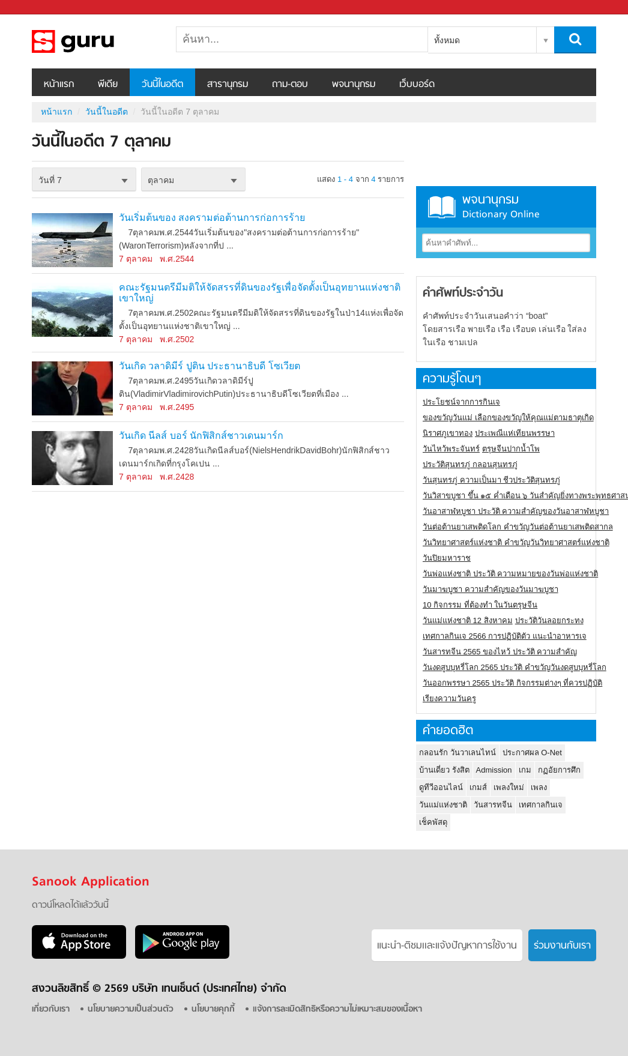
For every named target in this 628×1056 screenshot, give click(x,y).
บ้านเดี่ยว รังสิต (444, 769)
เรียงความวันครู (449, 698)
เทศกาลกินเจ (541, 804)
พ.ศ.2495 (177, 407)
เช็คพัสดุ (433, 822)
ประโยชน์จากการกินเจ (461, 401)
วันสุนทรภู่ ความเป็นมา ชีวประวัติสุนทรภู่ (491, 479)
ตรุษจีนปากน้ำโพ (511, 448)
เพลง (539, 787)
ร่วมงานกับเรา (562, 946)
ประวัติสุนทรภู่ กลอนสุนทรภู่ (470, 464)
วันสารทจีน (493, 804)
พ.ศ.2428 (177, 476)
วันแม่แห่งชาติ (443, 804)
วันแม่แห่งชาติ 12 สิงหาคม (468, 620)
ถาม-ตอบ (290, 84)
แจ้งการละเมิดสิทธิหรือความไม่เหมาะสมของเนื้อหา (337, 1009)
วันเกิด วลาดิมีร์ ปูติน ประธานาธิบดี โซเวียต (209, 366)
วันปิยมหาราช (447, 558)
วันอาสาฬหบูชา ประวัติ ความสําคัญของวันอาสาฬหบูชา (516, 511)
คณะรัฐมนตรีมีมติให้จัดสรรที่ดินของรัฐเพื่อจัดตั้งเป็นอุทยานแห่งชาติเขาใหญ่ (259, 292)
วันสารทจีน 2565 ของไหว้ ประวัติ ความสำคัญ (500, 651)
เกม (525, 769)
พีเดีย (108, 84)
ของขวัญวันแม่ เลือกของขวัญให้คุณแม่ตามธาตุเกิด (508, 417)
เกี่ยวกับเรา (51, 1009)
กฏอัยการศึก (559, 769)
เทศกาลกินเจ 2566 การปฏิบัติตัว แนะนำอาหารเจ (505, 636)
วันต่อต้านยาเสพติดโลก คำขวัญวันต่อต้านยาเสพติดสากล (518, 526)
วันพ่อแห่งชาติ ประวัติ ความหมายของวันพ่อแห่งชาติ (510, 573)
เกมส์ (478, 787)
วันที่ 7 (50, 180)
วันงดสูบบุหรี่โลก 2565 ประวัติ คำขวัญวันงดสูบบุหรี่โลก (514, 667)
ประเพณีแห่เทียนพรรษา (515, 433)
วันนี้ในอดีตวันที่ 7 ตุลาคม (95, 41)
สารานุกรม (227, 84)
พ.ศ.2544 (177, 259)
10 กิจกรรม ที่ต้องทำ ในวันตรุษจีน (480, 604)
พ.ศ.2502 (177, 339)
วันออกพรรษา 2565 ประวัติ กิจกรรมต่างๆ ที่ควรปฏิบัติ (512, 682)
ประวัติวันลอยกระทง (549, 620)
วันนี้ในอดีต (162, 84)
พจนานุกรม (353, 84)
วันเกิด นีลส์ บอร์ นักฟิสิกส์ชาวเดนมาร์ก (201, 435)
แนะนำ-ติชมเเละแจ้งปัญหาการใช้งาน (447, 946)
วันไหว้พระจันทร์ (451, 448)
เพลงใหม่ (509, 787)
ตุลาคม (161, 180)
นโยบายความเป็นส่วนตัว (131, 1009)
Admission (494, 769)
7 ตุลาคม (135, 259)
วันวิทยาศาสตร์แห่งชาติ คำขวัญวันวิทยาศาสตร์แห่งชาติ (516, 542)
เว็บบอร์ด (417, 84)
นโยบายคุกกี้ (213, 1009)
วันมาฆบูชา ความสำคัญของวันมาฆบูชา (490, 589)
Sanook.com (36, 7)
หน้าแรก (59, 84)
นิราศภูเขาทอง (448, 433)
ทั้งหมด (447, 40)
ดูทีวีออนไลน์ (441, 787)
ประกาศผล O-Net (532, 752)
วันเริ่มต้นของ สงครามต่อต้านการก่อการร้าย (212, 218)
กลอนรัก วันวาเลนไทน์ (457, 752)
